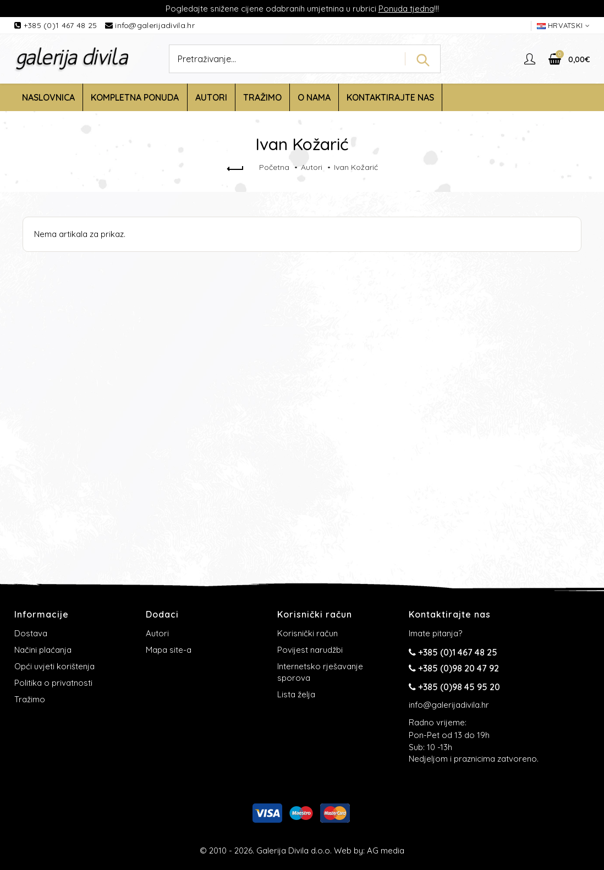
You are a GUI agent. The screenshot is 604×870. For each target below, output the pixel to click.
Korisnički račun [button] (314, 614)
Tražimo (29, 699)
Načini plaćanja (43, 650)
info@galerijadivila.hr (155, 25)
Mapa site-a (168, 650)
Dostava (30, 633)
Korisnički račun (307, 633)
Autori (311, 167)
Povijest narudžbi (310, 650)
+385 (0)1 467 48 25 (62, 25)
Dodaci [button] (162, 614)
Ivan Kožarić (356, 167)
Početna (274, 167)
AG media (385, 850)
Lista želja (296, 694)
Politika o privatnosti (53, 683)
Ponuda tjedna (406, 8)
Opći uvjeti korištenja (54, 666)
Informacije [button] (41, 614)
